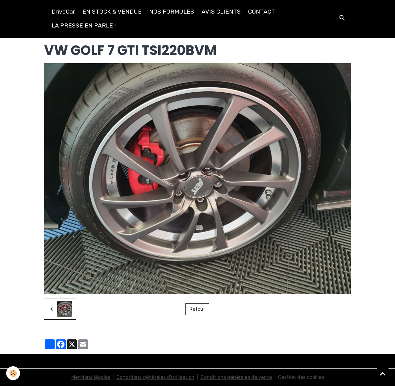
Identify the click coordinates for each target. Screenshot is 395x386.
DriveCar (63, 11)
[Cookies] (13, 373)
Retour (197, 309)
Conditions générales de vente (236, 377)
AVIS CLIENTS (221, 11)
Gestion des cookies (301, 377)
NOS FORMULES (171, 11)
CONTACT (261, 11)
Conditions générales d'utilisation (155, 377)
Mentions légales (90, 377)
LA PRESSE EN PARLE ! (84, 25)
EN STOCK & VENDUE (112, 11)
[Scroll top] (382, 373)
